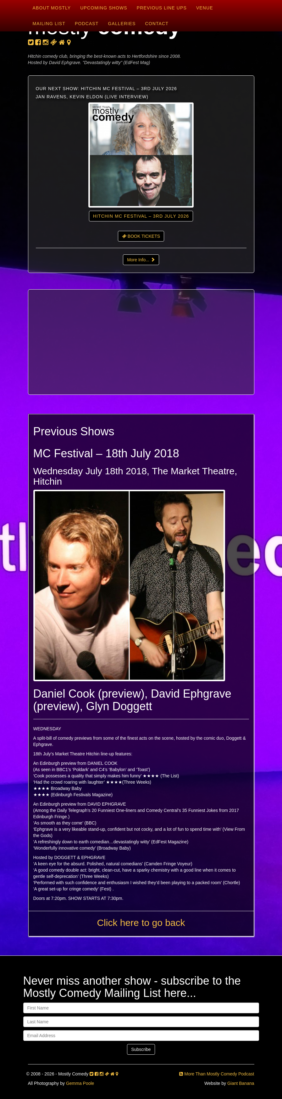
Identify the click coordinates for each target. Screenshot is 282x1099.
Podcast (87, 23)
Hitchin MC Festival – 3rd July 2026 (141, 216)
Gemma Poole (80, 1083)
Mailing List (49, 23)
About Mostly (52, 7)
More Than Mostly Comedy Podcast (216, 1073)
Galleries (122, 23)
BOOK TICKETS (141, 236)
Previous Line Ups (162, 7)
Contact (156, 23)
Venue (204, 7)
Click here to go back (141, 922)
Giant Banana (240, 1083)
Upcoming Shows (103, 7)
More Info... (141, 259)
